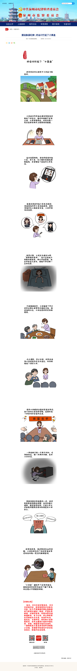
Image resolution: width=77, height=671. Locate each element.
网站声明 (40, 667)
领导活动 (32, 24)
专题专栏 (67, 24)
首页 (11, 29)
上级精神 (21, 24)
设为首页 (4, 3)
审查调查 (44, 24)
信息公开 (9, 24)
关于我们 (36, 667)
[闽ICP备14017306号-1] (49, 665)
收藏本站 (11, 3)
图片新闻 (55, 24)
